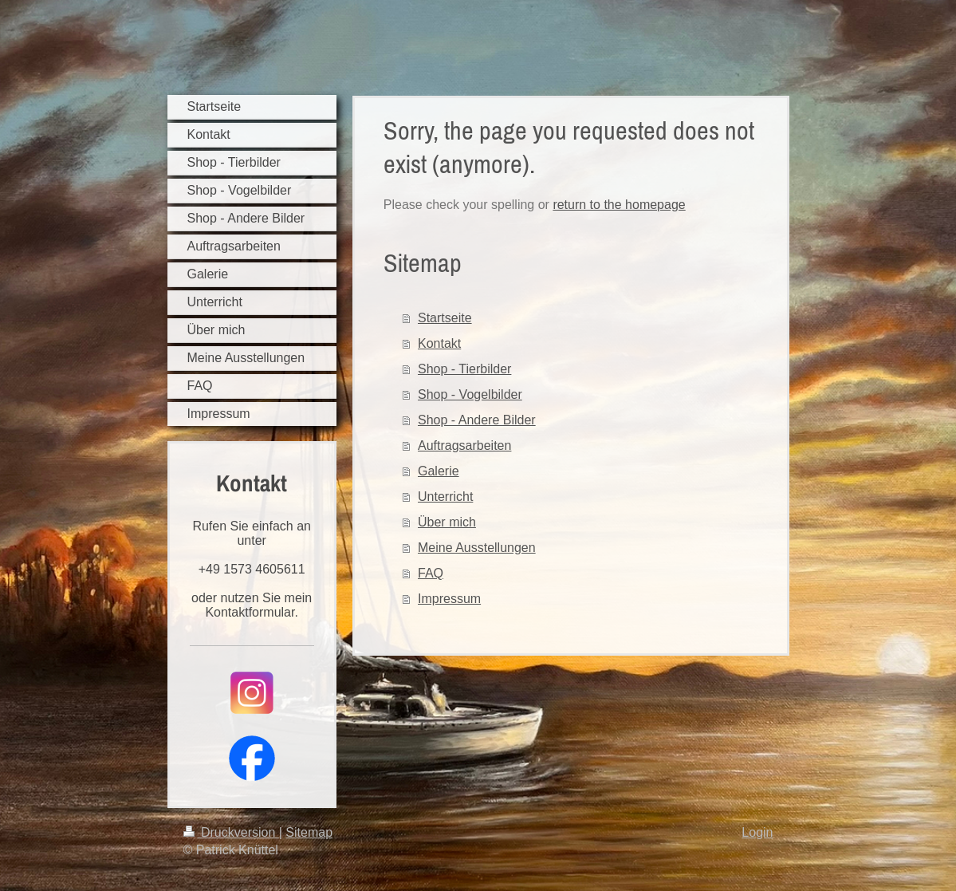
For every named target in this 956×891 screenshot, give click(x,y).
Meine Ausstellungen (477, 547)
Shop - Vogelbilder (470, 394)
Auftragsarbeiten (464, 445)
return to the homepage (619, 204)
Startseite (445, 318)
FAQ (430, 573)
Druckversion (231, 832)
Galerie (438, 471)
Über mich (447, 522)
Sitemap (308, 832)
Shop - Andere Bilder (477, 420)
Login (757, 832)
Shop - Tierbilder (464, 369)
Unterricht (445, 496)
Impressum (449, 598)
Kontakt (439, 343)
